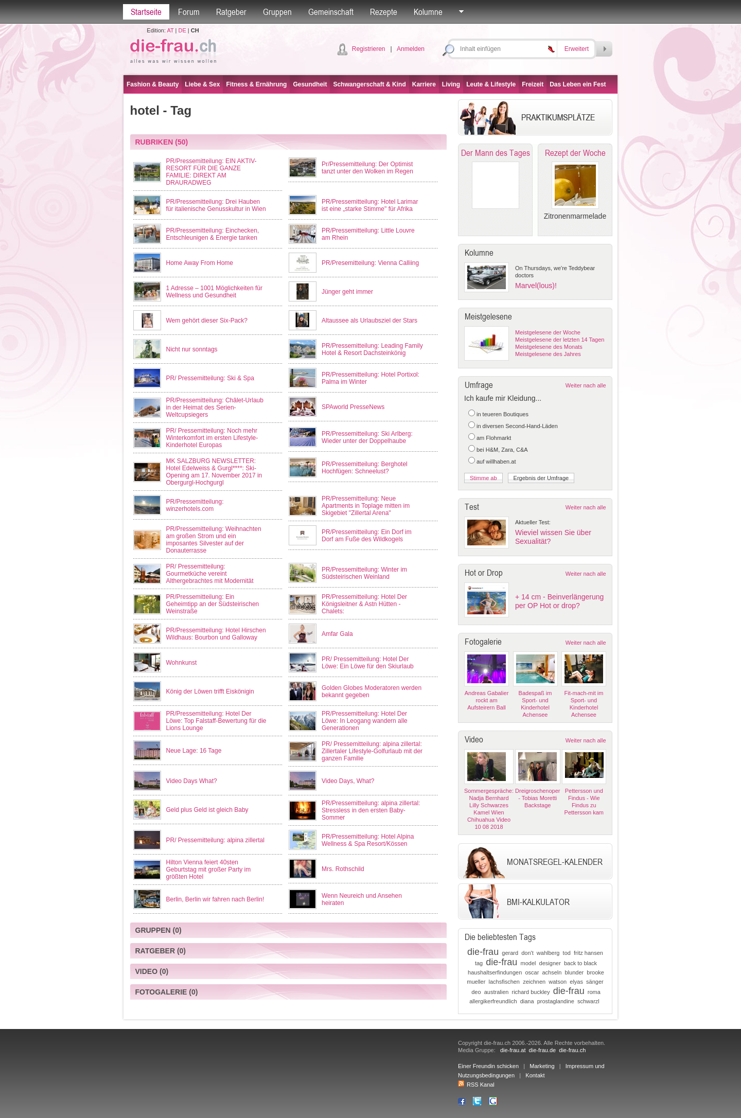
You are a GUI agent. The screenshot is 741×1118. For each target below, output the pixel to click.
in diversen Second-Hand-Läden (517, 426)
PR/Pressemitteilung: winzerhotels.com (195, 505)
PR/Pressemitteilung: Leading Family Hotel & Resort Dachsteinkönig (372, 349)
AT (170, 30)
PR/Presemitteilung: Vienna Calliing (370, 263)
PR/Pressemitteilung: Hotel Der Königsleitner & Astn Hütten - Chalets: (364, 604)
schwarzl (588, 1001)
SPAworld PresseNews (353, 407)
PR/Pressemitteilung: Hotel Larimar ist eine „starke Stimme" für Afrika (370, 205)
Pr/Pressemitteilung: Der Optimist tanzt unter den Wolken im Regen (367, 168)
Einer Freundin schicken (488, 1066)
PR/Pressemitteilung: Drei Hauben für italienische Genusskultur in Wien (216, 205)
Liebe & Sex (202, 84)
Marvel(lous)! (536, 285)
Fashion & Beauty (153, 84)
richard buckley (531, 992)
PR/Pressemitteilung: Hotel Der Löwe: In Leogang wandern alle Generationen (365, 721)
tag (479, 963)
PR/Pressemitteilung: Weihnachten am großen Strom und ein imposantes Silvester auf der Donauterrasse (213, 539)
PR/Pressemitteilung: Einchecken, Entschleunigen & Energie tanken (212, 234)
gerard (510, 953)
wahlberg (548, 953)
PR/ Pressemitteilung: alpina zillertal (215, 840)
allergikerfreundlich (493, 1001)
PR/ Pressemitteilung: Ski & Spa (210, 378)
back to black (580, 963)
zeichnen (534, 982)
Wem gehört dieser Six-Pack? (207, 320)
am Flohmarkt (494, 438)
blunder (574, 972)
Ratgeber (231, 12)
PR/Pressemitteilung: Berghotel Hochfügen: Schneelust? (365, 467)
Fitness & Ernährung (256, 84)
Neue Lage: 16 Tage (194, 750)
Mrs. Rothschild (343, 869)
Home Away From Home (199, 263)
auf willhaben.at (496, 461)
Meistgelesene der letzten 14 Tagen (559, 339)
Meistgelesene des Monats (549, 347)
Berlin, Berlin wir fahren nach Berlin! (215, 899)
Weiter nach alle (586, 385)
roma (594, 992)
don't (527, 953)
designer (550, 963)
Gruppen (277, 12)
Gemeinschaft (331, 12)
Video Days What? (191, 781)
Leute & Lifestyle (491, 84)
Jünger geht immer (347, 291)
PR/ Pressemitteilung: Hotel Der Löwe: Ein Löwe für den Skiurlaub (368, 662)
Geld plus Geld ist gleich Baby (207, 809)
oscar (532, 972)
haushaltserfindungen (495, 972)
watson (558, 982)
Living (451, 84)
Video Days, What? (348, 781)
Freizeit (532, 84)
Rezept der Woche (575, 153)
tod (567, 953)
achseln (551, 972)
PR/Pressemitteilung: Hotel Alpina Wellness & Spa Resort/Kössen (368, 840)
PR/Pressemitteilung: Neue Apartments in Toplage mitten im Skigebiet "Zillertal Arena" (366, 506)
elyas (576, 982)
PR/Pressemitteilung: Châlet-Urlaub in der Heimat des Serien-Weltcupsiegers (214, 407)
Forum (189, 12)
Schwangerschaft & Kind (369, 84)
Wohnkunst (181, 662)
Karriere (424, 84)
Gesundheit (310, 84)
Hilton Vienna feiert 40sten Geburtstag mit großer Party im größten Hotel (208, 869)
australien (496, 992)
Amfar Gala (337, 633)
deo (476, 992)
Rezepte (383, 12)
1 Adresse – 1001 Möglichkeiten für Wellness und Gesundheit (214, 292)
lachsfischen (504, 982)
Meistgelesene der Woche (547, 332)
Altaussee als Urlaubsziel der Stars (369, 320)
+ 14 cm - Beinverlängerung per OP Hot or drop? (559, 601)
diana (527, 1001)
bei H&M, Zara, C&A (502, 450)
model (528, 963)
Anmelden (411, 48)
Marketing (542, 1066)
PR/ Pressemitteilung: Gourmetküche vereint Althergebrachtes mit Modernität (210, 573)
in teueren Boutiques (502, 414)
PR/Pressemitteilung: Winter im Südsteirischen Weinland (364, 573)
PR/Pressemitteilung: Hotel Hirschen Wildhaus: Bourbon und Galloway (216, 634)
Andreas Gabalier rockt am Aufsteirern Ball (487, 700)
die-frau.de (542, 1050)
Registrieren (368, 48)
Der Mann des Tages (495, 153)
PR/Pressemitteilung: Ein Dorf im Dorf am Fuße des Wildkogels (367, 535)
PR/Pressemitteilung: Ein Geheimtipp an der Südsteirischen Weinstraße (212, 604)
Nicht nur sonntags (192, 349)
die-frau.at (513, 1050)
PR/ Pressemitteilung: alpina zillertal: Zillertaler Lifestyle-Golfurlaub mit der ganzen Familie (372, 751)
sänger (595, 982)
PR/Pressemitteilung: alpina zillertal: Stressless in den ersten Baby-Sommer (371, 810)
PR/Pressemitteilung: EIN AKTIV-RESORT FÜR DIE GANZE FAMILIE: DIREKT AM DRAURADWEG (211, 171)
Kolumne (428, 12)
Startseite (146, 12)
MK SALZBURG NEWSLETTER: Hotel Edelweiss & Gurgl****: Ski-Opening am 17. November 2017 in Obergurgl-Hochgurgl (214, 471)
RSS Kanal (476, 1084)
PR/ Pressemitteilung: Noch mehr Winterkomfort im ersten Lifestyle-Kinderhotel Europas (212, 438)
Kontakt (534, 1075)
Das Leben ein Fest (578, 84)
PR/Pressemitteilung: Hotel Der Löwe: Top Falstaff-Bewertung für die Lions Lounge (216, 721)
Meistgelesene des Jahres (548, 354)
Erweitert (576, 48)
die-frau (483, 952)
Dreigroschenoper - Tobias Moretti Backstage (537, 798)
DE (182, 30)
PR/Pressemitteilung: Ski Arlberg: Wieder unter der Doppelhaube (367, 437)
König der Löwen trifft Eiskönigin (210, 691)
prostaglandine (555, 1001)
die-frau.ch (572, 1050)
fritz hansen (588, 953)
